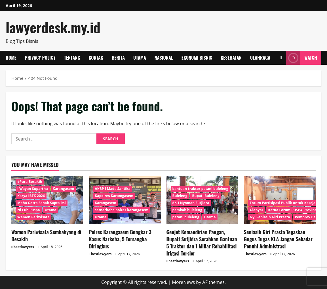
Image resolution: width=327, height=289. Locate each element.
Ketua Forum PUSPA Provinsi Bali (296, 210)
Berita (118, 57)
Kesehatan (231, 57)
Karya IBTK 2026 (31, 195)
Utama (139, 57)
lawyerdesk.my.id (53, 27)
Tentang (72, 57)
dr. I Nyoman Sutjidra (190, 202)
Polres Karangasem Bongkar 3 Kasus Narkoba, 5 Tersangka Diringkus (120, 239)
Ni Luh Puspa (28, 210)
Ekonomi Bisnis (197, 57)
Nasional (164, 57)
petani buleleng (185, 217)
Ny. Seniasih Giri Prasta (270, 217)
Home (11, 57)
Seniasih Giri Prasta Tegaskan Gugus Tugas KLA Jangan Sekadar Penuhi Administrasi (278, 239)
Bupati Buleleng (205, 195)
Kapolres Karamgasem (114, 195)
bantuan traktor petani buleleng (200, 188)
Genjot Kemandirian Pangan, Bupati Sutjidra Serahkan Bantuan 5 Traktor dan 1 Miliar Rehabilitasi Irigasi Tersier (201, 242)
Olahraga (260, 57)
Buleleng (179, 195)
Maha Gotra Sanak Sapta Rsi (41, 202)
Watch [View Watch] (301, 58)
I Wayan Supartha (32, 188)
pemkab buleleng (187, 210)
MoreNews (183, 282)
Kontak (96, 57)
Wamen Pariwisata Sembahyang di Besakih (46, 235)
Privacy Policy (40, 57)
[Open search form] (280, 57)
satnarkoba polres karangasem (121, 210)
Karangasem (63, 188)
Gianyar (256, 210)
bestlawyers (24, 246)
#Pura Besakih (29, 181)
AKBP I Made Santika (112, 188)
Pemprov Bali (306, 217)
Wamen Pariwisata (33, 217)
